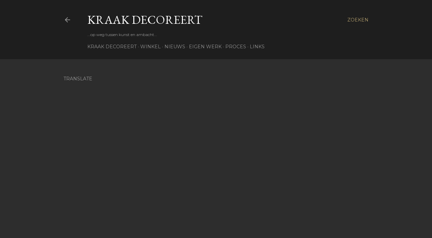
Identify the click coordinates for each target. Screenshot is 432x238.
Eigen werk (205, 47)
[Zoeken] (357, 20)
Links (257, 47)
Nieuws (174, 47)
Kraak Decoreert (144, 19)
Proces (235, 47)
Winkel (150, 47)
